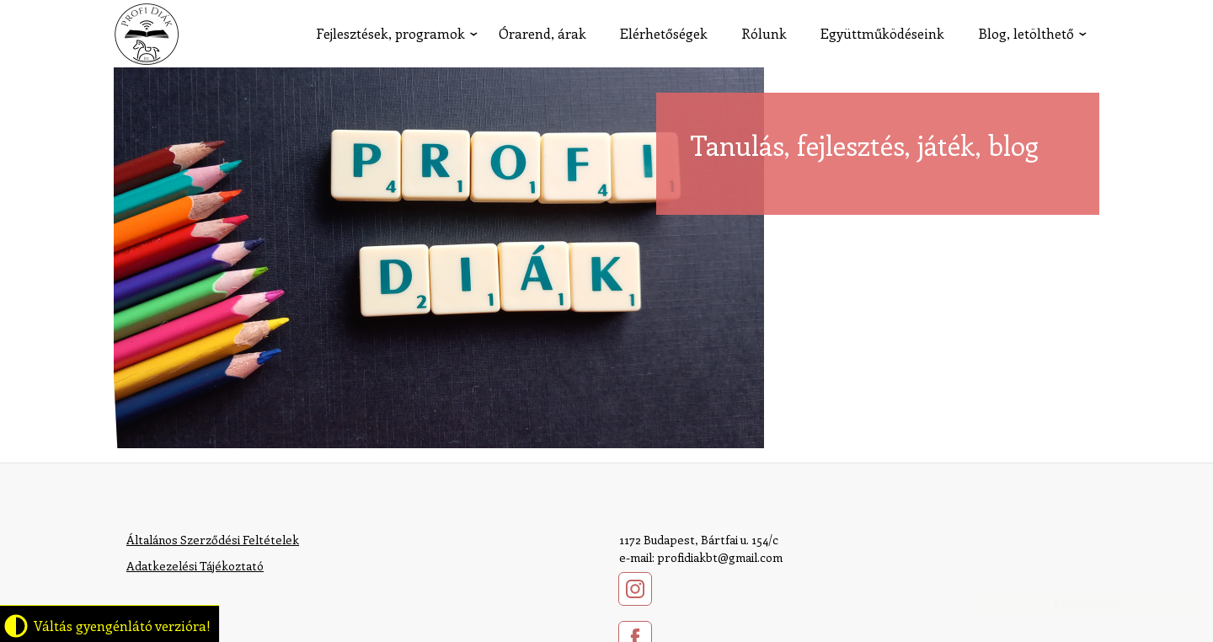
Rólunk (764, 33)
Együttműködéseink (882, 33)
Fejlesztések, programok (390, 33)
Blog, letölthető (1026, 33)
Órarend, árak (542, 33)
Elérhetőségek (664, 33)
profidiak (146, 34)
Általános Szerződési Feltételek (212, 540)
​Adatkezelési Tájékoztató (195, 566)
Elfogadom (1069, 602)
